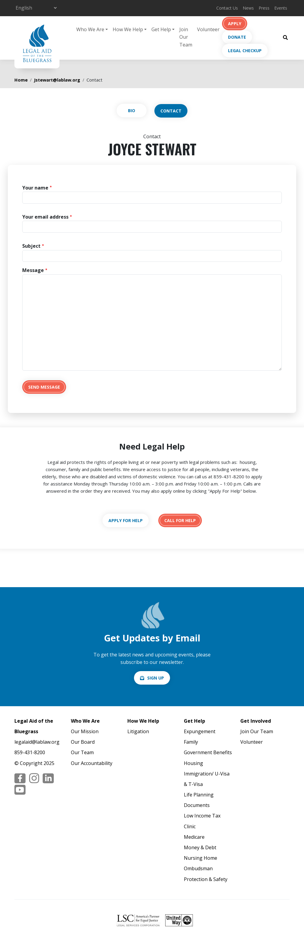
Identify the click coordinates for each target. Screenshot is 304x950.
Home (21, 80)
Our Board (83, 742)
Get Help (194, 721)
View (132, 110)
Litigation (138, 731)
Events (280, 8)
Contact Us (227, 8)
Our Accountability (91, 763)
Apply (234, 23)
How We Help (143, 721)
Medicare (194, 837)
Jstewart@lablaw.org (57, 80)
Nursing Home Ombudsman (200, 863)
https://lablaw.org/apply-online (125, 520)
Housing (193, 763)
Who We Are (85, 721)
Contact (170, 111)
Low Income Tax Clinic (202, 820)
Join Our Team (185, 37)
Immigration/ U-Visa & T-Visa (207, 778)
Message (33, 270)
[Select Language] (36, 7)
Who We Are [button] (90, 29)
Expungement (199, 731)
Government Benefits (208, 752)
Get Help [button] (161, 29)
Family (191, 742)
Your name (35, 187)
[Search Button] (285, 37)
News (248, 8)
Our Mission (85, 731)
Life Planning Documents (199, 799)
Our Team (82, 752)
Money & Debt (200, 847)
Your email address (45, 217)
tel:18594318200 (180, 520)
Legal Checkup (245, 50)
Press (264, 8)
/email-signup (152, 678)
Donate (237, 37)
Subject (31, 246)
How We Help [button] (128, 29)
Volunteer (208, 29)
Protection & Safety (205, 879)
